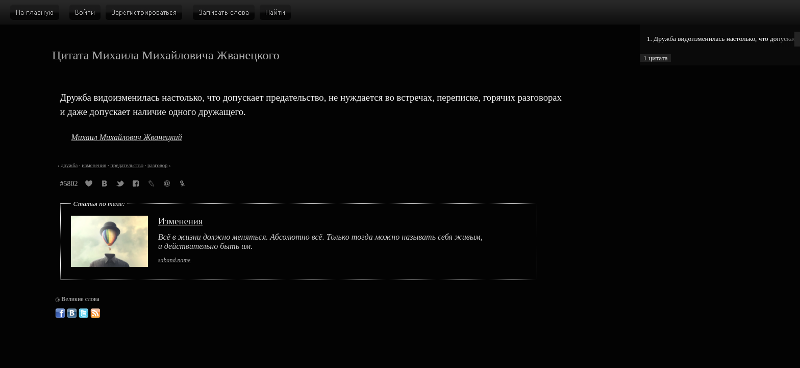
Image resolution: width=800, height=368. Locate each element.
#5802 (69, 184)
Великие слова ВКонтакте (72, 313)
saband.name (174, 260)
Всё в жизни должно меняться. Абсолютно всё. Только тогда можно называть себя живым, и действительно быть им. (320, 242)
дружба (69, 165)
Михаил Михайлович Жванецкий (126, 137)
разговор (157, 165)
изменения (94, 165)
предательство (126, 165)
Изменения (180, 221)
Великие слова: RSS (95, 313)
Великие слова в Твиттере (84, 313)
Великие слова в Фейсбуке (60, 313)
